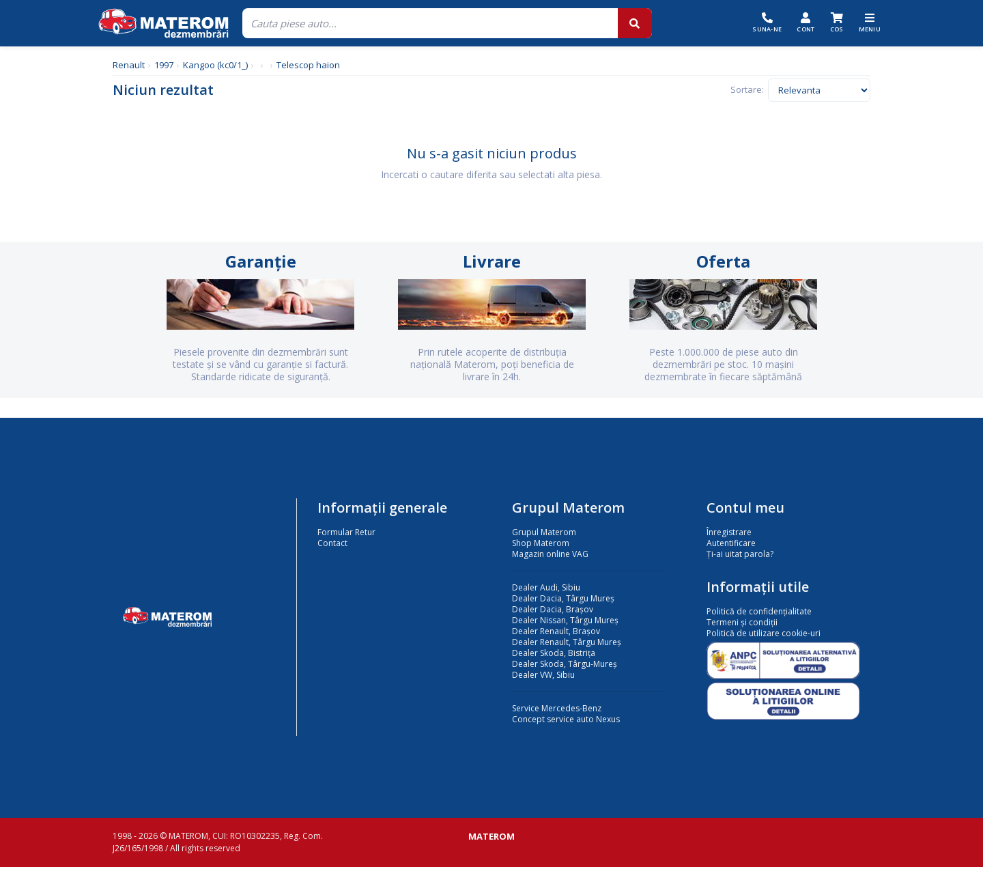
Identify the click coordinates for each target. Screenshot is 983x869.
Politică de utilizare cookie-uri (764, 635)
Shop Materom (540, 545)
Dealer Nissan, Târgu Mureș (565, 622)
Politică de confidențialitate (759, 613)
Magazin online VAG (550, 556)
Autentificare (731, 545)
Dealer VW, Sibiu (543, 677)
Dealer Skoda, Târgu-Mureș (564, 666)
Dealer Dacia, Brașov (552, 611)
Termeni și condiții (742, 624)
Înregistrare (729, 534)
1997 (163, 65)
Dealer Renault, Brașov (556, 633)
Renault (129, 65)
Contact (332, 545)
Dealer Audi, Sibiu (546, 589)
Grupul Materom (544, 534)
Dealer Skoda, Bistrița (553, 655)
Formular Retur (346, 534)
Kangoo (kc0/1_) (215, 65)
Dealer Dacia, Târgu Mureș (563, 600)
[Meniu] (870, 23)
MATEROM (491, 838)
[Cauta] (430, 23)
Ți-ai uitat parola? (740, 556)
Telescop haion (308, 65)
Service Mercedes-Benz (556, 710)
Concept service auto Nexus (566, 721)
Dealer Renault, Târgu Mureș (566, 644)
